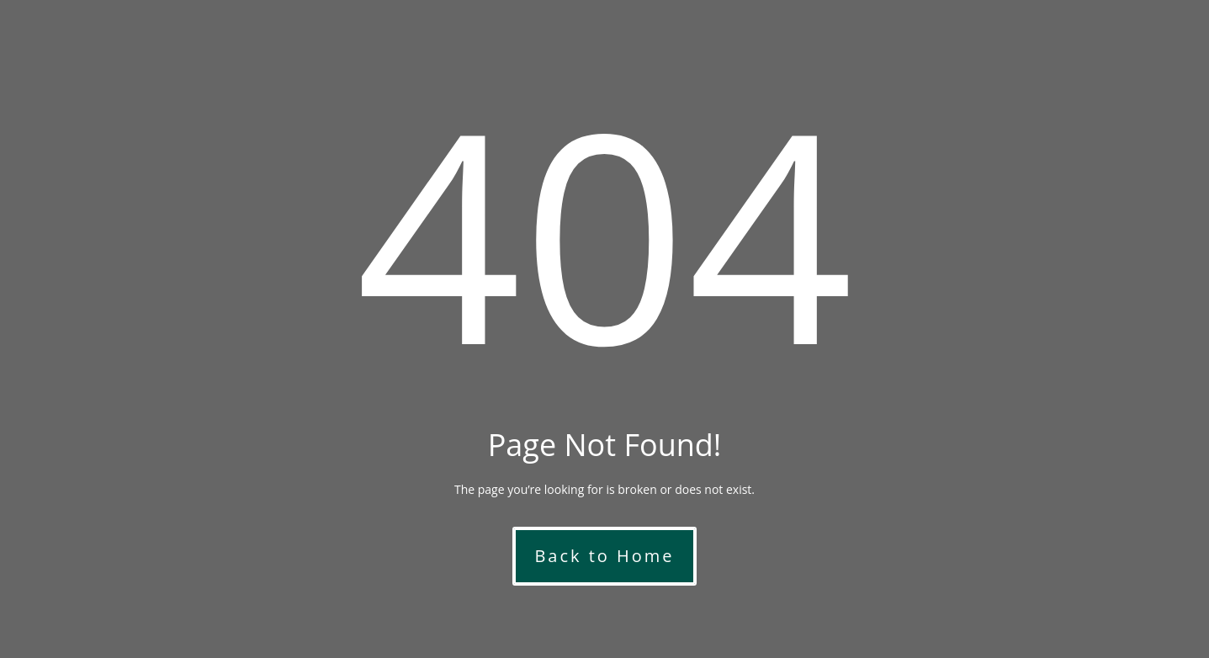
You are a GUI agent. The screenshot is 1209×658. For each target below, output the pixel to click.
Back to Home (604, 555)
